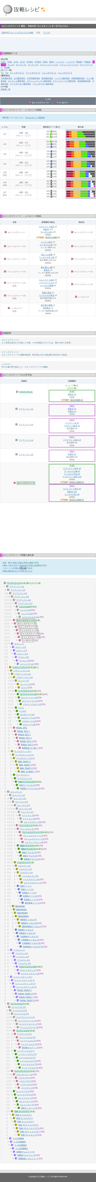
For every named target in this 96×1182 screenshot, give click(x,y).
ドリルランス (19, 950)
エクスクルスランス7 (33, 883)
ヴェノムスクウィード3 (32, 832)
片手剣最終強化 (33, 78)
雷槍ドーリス (26, 886)
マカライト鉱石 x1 (72, 426)
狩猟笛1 (79, 62)
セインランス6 (25, 809)
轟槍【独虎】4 (24, 762)
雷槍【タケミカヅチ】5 (28, 1125)
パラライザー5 (26, 1084)
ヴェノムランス (25, 825)
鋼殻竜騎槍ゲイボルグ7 (32, 926)
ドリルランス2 (21, 953)
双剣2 (51, 62)
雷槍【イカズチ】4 (25, 1122)
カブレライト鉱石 (46, 227)
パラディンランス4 (24, 677)
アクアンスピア (23, 1031)
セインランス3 (19, 798)
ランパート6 (25, 684)
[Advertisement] (48, 44)
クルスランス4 (26, 872)
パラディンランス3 (22, 674)
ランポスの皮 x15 (72, 494)
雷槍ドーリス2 (27, 889)
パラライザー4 (25, 1081)
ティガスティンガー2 (24, 755)
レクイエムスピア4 (28, 1061)
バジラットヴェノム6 (34, 842)
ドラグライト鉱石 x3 (72, 440)
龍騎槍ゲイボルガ (25, 930)
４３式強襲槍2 (19, 1142)
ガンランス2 (33, 65)
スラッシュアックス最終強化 (39, 81)
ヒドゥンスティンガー (22, 977)
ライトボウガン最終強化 (20, 84)
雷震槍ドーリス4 (30, 896)
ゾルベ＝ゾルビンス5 (32, 704)
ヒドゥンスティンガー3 (25, 984)
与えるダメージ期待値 (35, 118)
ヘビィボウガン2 (64, 73)
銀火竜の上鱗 (46, 267)
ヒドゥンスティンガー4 (26, 987)
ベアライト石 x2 (72, 423)
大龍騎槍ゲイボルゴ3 (29, 936)
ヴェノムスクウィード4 (33, 836)
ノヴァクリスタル (46, 283)
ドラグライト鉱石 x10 (72, 477)
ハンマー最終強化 (62, 78)
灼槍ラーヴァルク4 (27, 785)
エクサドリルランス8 (30, 974)
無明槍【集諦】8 (27, 1000)
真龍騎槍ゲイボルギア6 (33, 947)
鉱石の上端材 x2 (77, 482)
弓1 (2, 73)
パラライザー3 (24, 1078)
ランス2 (10, 65)
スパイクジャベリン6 (27, 1021)
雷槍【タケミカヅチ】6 (29, 1128)
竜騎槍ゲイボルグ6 (29, 923)
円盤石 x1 (72, 411)
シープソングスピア (25, 1051)
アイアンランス (26, 392)
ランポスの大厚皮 (46, 295)
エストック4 (22, 654)
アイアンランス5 (26, 454)
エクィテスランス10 (32, 822)
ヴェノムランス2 (27, 829)
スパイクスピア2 (18, 1007)
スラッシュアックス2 (69, 65)
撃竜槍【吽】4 (25, 738)
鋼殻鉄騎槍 (20, 906)
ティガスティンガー (23, 751)
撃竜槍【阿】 (22, 728)
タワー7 (24, 688)
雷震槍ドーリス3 (29, 893)
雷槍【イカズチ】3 (24, 1118)
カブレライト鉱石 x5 (72, 489)
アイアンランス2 (26, 409)
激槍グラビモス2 (28, 849)
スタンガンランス (22, 1071)
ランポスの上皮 (46, 245)
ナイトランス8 (28, 815)
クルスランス (23, 862)
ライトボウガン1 (17, 73)
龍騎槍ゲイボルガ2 (27, 933)
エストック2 (20, 647)
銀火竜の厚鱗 (46, 305)
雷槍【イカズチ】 (22, 1111)
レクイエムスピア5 (29, 1064)
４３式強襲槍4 (21, 1148)
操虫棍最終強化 (84, 81)
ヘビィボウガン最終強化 (42, 84)
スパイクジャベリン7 (28, 1024)
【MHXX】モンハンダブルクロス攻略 (17, 33)
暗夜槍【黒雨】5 (24, 990)
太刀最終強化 (19, 78)
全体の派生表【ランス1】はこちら (17, 571)
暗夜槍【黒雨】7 (26, 997)
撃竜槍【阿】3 (24, 735)
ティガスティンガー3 (25, 758)
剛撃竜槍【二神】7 (30, 748)
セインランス (16, 792)
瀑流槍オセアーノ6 (30, 1048)
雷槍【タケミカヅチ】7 (30, 1132)
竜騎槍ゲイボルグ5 (28, 920)
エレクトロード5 (27, 1105)
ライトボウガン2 (33, 73)
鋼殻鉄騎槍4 (23, 916)
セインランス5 (23, 805)
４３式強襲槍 (18, 1138)
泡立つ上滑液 (46, 255)
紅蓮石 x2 (72, 454)
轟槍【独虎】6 (26, 768)
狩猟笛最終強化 (78, 78)
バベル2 (22, 711)
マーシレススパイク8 (29, 1027)
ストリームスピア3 (27, 1037)
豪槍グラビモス (26, 846)
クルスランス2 (24, 866)
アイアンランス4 (26, 440)
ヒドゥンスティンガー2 (24, 980)
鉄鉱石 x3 (72, 394)
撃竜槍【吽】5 (26, 741)
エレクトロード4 (26, 1101)
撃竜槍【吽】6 (27, 745)
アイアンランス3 (26, 425)
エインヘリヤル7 (27, 664)
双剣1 (45, 62)
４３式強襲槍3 (20, 1145)
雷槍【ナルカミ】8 (29, 1135)
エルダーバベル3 (27, 714)
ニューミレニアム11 (30, 617)
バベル (21, 708)
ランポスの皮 (46, 232)
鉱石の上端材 (51, 237)
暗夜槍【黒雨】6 (25, 994)
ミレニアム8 (24, 607)
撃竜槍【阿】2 (23, 731)
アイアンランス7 (25, 603)
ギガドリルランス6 (27, 967)
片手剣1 (29, 62)
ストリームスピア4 (28, 1041)
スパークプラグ (23, 1091)
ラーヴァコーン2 (24, 778)
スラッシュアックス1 (49, 65)
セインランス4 (21, 802)
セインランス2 (18, 795)
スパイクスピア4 (21, 1014)
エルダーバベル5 (29, 721)
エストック (19, 644)
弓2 (6, 73)
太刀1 (16, 62)
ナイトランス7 (27, 812)
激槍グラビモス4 (30, 856)
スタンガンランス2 (24, 1074)
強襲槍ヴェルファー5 (25, 1152)
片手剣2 (38, 62)
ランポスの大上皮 (46, 257)
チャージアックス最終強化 (64, 81)
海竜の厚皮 (46, 293)
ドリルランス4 (23, 960)
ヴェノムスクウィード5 (34, 839)
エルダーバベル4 (28, 718)
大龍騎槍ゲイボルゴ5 (31, 943)
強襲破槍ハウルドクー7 (28, 1158)
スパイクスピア (17, 1004)
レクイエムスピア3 (27, 1058)
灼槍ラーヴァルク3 (26, 782)
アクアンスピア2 (24, 1034)
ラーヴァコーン (23, 775)
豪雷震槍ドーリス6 (33, 903)
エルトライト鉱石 (46, 280)
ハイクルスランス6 (31, 879)
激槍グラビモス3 (29, 852)
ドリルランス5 (24, 963)
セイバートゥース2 (28, 694)
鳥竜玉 (47, 270)
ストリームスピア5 (29, 1044)
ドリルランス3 (22, 957)
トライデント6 (27, 1088)
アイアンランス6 (23, 600)
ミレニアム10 (27, 613)
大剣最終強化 (6, 78)
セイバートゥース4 (30, 701)
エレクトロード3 (25, 1098)
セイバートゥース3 (29, 698)
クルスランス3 (25, 869)
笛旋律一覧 (5, 89)
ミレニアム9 (25, 610)
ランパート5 (23, 681)
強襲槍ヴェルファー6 (26, 1155)
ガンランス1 (21, 65)
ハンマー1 (60, 62)
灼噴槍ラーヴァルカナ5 (30, 788)
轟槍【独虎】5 (25, 765)
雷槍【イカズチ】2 (23, 1115)
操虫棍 (7, 67)
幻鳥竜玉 (46, 308)
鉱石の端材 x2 (77, 400)
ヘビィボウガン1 (49, 73)
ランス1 (46, 33)
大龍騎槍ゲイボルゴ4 (30, 940)
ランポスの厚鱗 (46, 285)
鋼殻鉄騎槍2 (21, 910)
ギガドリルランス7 (28, 970)
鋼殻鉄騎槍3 (22, 913)
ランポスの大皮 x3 (72, 474)
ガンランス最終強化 (16, 81)
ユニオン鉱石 (46, 242)
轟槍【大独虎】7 (28, 772)
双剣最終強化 (47, 78)
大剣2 (9, 62)
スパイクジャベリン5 (25, 1017)
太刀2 (22, 62)
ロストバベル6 (29, 724)
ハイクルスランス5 (30, 876)
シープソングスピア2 (27, 1054)
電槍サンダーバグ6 (29, 1108)
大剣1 (3, 62)
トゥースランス (25, 691)
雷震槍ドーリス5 (31, 900)
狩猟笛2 (87, 62)
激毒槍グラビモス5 (32, 859)
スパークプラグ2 (24, 1095)
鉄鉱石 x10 (72, 492)
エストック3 (21, 650)
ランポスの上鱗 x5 (72, 471)
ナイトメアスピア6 (30, 1068)
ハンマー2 (70, 62)
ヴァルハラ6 (24, 661)
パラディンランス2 (21, 671)
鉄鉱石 (46, 229)
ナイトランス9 (29, 819)
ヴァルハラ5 (23, 657)
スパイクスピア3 (19, 1010)
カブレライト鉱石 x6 (72, 468)
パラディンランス (20, 667)
